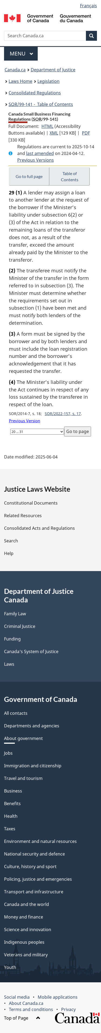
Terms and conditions (31, 1009)
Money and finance (23, 917)
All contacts (15, 713)
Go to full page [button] (29, 176)
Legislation (48, 81)
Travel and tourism (23, 778)
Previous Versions (35, 160)
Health (11, 816)
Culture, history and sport (30, 866)
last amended (40, 153)
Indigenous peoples (24, 942)
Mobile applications (58, 997)
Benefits (12, 803)
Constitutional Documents (31, 503)
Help (8, 553)
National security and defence (34, 854)
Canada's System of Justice (31, 651)
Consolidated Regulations (35, 93)
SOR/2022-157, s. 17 (63, 413)
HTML (47, 126)
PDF (86, 133)
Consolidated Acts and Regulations (39, 528)
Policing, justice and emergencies (38, 879)
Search (11, 541)
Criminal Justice (19, 626)
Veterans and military (26, 955)
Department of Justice (53, 70)
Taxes (9, 829)
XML (54, 133)
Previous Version (24, 420)
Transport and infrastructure (33, 892)
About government (23, 738)
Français (88, 6)
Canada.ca (15, 70)
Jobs (8, 753)
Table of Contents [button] (69, 176)
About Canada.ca (26, 1003)
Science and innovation (27, 929)
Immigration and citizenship (32, 766)
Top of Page (22, 1018)
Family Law (15, 614)
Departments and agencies (31, 726)
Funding (12, 639)
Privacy (68, 1009)
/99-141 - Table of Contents (41, 104)
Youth (10, 967)
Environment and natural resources (40, 841)
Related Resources (23, 516)
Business (13, 791)
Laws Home (20, 81)
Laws (9, 664)
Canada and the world (26, 904)
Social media (17, 997)
